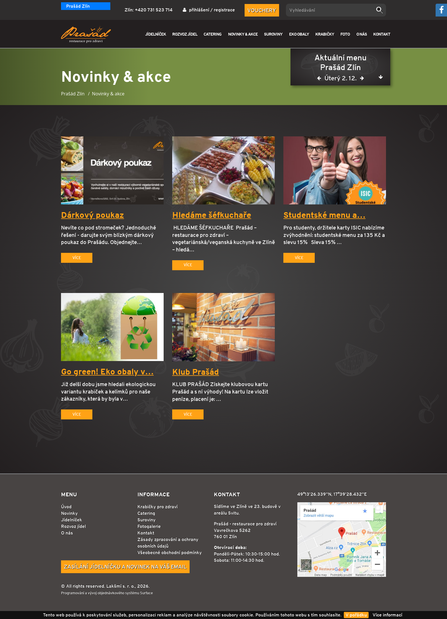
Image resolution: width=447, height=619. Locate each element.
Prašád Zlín (78, 6)
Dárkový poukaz (92, 215)
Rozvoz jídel (73, 526)
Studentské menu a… (324, 215)
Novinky (69, 513)
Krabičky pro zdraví (157, 507)
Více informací (387, 615)
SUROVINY (273, 34)
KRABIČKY (324, 34)
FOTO (345, 34)
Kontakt (145, 533)
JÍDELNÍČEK (155, 34)
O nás (67, 533)
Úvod (66, 507)
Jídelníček (71, 520)
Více (76, 257)
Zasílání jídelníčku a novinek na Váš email (125, 566)
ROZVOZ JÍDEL (184, 34)
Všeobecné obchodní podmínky (169, 553)
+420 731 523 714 (153, 10)
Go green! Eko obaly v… (107, 372)
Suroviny (146, 520)
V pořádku (356, 615)
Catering (146, 513)
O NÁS (361, 34)
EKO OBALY (299, 34)
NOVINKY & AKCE (243, 34)
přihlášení (199, 10)
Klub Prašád (195, 372)
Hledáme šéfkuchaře (211, 215)
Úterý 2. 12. (340, 79)
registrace (224, 10)
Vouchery (261, 10)
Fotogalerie (149, 526)
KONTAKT (381, 34)
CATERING (213, 34)
